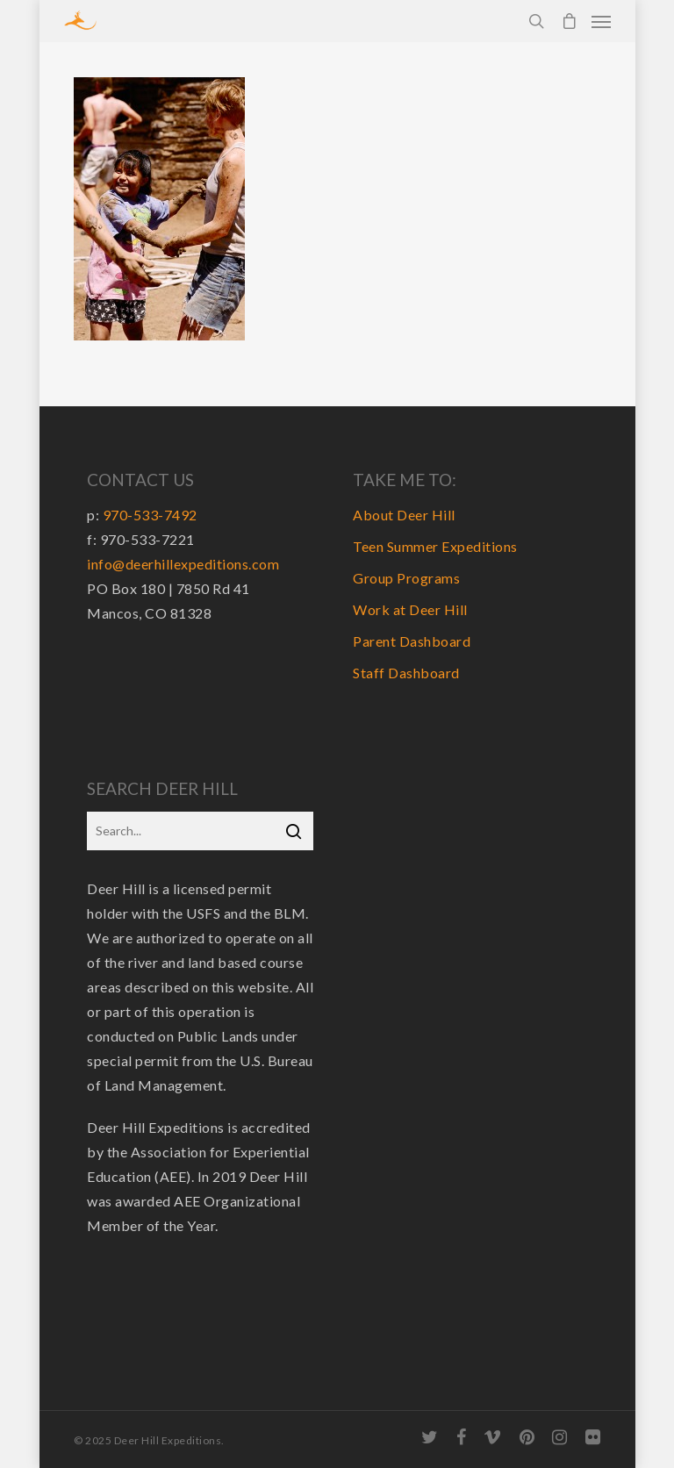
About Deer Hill (404, 514)
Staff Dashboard (406, 672)
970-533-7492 (150, 514)
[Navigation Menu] (601, 21)
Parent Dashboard (411, 641)
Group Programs (406, 577)
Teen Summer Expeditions (435, 546)
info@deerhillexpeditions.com (183, 563)
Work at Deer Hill (410, 609)
